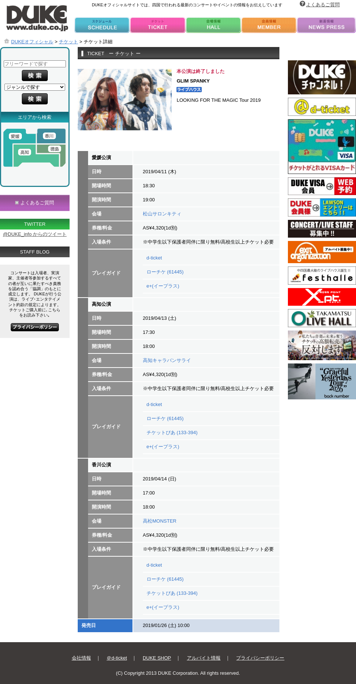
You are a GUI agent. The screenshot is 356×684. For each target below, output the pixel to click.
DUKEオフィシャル (32, 41)
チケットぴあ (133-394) (172, 432)
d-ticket (154, 258)
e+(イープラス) (163, 286)
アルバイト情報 (204, 658)
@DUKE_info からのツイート (35, 234)
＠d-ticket (117, 658)
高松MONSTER (160, 521)
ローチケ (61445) (165, 272)
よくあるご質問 (323, 4)
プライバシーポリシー (260, 658)
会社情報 (81, 658)
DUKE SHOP (157, 658)
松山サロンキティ (162, 214)
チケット (68, 41)
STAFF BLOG (35, 252)
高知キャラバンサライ (167, 360)
